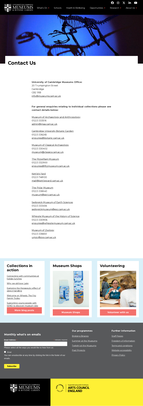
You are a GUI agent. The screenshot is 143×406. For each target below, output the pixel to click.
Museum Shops (71, 312)
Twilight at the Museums (84, 345)
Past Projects (78, 350)
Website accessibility (122, 350)
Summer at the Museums (84, 341)
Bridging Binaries (80, 336)
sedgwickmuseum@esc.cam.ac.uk (51, 209)
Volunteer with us (118, 312)
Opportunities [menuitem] (96, 9)
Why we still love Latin (18, 283)
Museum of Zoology (43, 230)
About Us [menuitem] (130, 9)
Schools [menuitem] (57, 8)
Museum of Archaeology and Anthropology (56, 117)
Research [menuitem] (114, 9)
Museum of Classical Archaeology (50, 145)
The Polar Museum (42, 187)
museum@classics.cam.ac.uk (48, 152)
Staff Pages (117, 336)
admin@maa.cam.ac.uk (44, 124)
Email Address (10, 340)
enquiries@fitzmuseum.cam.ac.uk (51, 166)
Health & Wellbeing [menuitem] (75, 8)
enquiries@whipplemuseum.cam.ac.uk (53, 223)
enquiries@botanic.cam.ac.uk (48, 138)
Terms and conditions (122, 345)
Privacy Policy (118, 355)
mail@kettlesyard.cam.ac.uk (47, 180)
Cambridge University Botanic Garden (53, 131)
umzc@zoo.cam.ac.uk (44, 237)
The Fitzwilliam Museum (45, 159)
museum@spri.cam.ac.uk (46, 194)
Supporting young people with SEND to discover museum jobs (22, 304)
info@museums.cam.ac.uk (46, 96)
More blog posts (24, 310)
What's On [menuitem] (42, 9)
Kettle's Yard (39, 173)
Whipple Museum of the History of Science (55, 216)
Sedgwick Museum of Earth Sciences (52, 202)
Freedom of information (123, 341)
